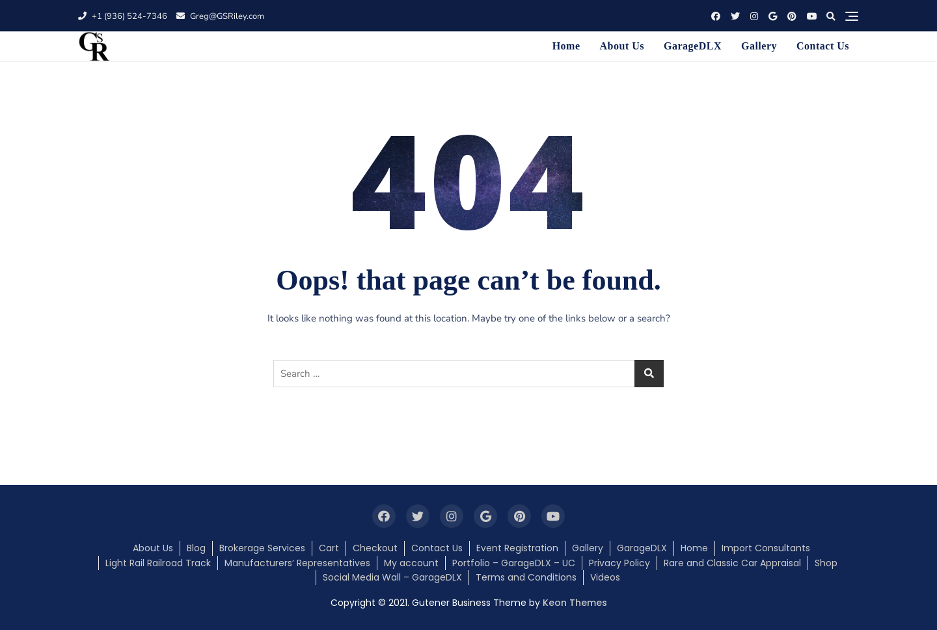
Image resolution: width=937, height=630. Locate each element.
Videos (605, 577)
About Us (622, 45)
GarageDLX (693, 45)
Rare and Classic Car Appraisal (732, 562)
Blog (196, 548)
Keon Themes (575, 602)
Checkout (375, 548)
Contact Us (822, 45)
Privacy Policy (619, 562)
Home (566, 45)
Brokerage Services (262, 548)
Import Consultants (766, 548)
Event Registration (517, 548)
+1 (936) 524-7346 (122, 16)
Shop (826, 562)
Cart (329, 548)
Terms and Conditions (526, 577)
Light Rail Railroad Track (158, 562)
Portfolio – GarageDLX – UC (513, 562)
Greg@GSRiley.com (220, 16)
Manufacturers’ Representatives (297, 562)
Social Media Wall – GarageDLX (392, 577)
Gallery (759, 45)
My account (411, 562)
